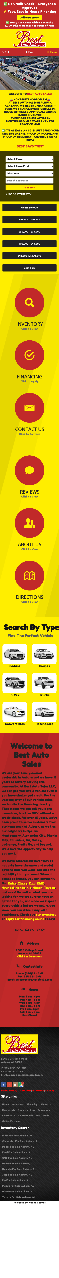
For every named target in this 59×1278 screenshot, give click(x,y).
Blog (32, 1110)
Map (29, 52)
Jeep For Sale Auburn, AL (17, 1174)
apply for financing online (25, 919)
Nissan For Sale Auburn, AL (18, 1191)
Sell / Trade (42, 1115)
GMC (40, 883)
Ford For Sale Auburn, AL (17, 1152)
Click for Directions (29, 956)
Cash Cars (29, 268)
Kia (28, 888)
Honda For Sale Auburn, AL (18, 1163)
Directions (38, 1090)
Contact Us (25, 1090)
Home (5, 1104)
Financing (31, 1104)
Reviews (23, 1110)
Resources (44, 1110)
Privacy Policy (9, 1090)
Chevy (22, 883)
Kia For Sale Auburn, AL (16, 1180)
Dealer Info (9, 1110)
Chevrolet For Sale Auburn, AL (20, 1141)
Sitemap (49, 1090)
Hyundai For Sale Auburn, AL (19, 1169)
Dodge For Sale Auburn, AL (18, 1146)
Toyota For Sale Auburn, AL (18, 1197)
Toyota (49, 888)
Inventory (18, 1104)
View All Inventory (19, 193)
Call (6, 52)
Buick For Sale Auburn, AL (17, 1135)
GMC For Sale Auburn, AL (17, 1158)
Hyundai (8, 888)
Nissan (37, 888)
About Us (45, 1104)
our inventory (46, 914)
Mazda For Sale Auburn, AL (18, 1186)
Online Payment (30, 17)
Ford (32, 883)
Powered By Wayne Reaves (30, 1202)
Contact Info (25, 1115)
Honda (20, 888)
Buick (12, 883)
